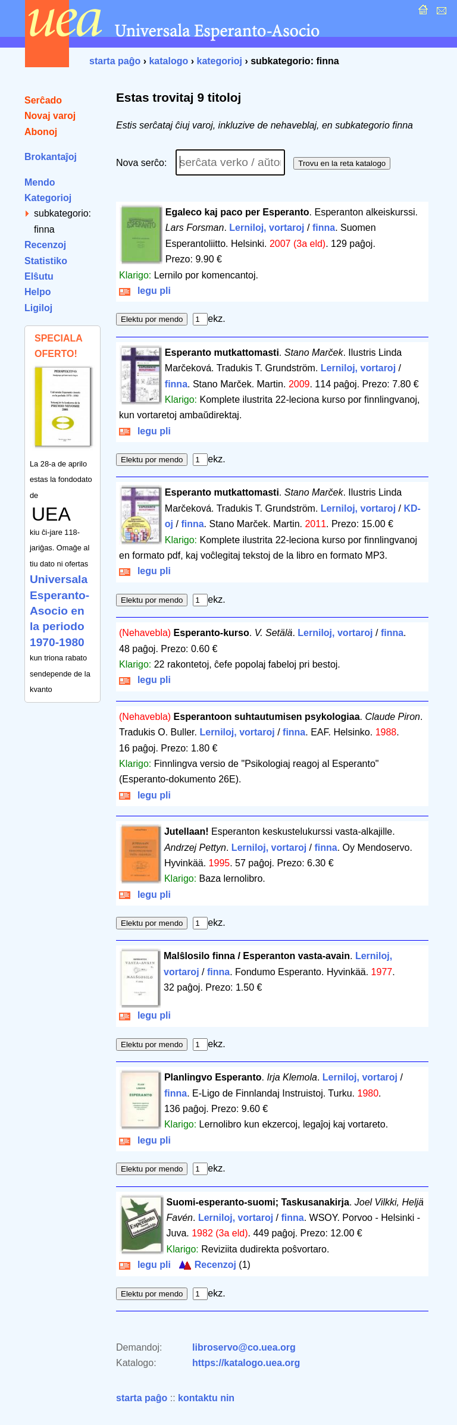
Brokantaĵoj (50, 157)
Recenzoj (45, 245)
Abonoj (40, 132)
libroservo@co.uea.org (244, 1347)
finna (323, 228)
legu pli (145, 291)
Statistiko (45, 261)
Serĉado (43, 100)
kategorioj (219, 61)
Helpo (37, 292)
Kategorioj (47, 198)
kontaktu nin (206, 1398)
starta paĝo (114, 61)
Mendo (39, 182)
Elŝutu (39, 276)
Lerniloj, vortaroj (266, 228)
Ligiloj (38, 308)
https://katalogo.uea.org (246, 1363)
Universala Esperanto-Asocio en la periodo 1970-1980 (59, 611)
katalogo (168, 61)
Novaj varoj (50, 116)
